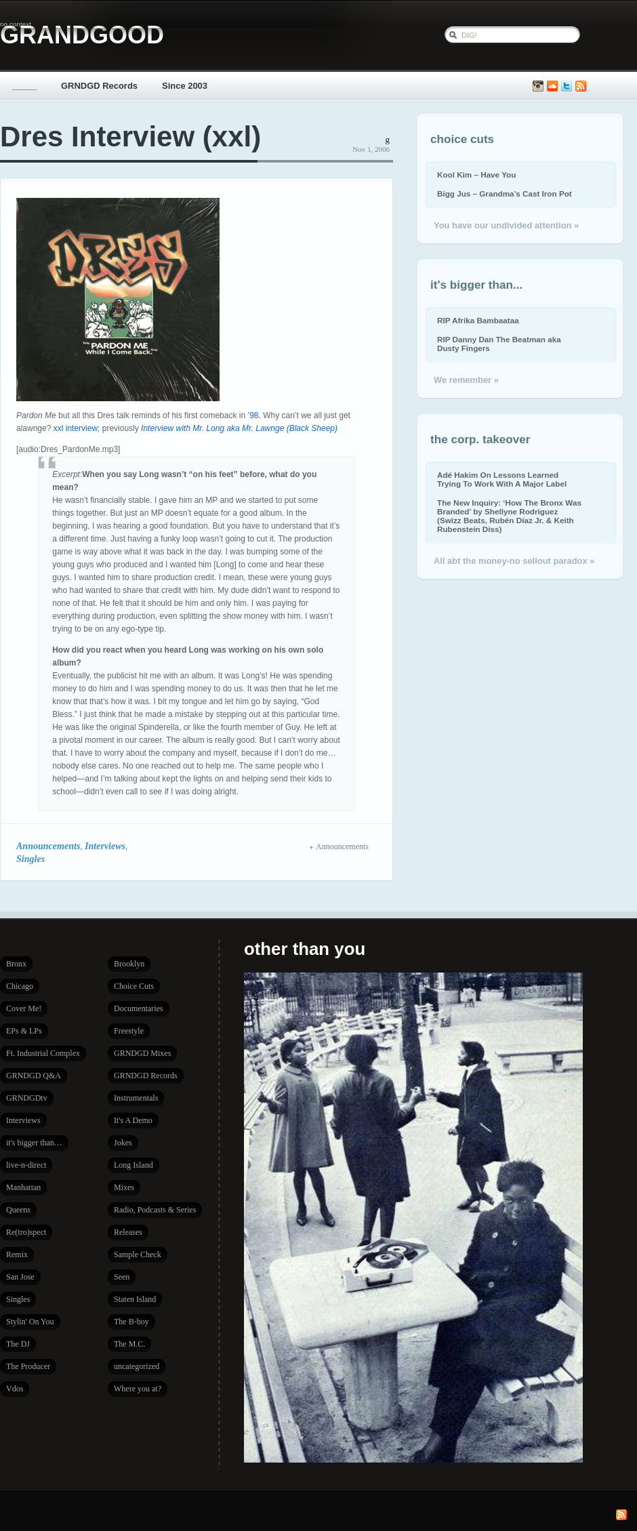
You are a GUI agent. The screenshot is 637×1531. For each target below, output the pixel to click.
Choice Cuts (134, 986)
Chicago (19, 986)
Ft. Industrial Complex (43, 1053)
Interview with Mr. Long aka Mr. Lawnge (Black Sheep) (239, 428)
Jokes (123, 1142)
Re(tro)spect (26, 1232)
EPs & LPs (24, 1031)
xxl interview (76, 428)
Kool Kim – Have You (476, 174)
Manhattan (23, 1187)
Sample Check (137, 1254)
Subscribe (580, 86)
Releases (128, 1232)
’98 (252, 415)
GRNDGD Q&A (33, 1075)
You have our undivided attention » (506, 225)
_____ (24, 86)
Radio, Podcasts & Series (155, 1209)
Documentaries (138, 1008)
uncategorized (136, 1366)
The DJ (18, 1344)
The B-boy (131, 1321)
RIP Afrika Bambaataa (478, 320)
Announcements (48, 845)
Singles (30, 858)
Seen (121, 1277)
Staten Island (135, 1299)
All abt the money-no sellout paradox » (514, 561)
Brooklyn (129, 963)
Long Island (133, 1165)
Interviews (105, 845)
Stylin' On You (30, 1321)
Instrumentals (136, 1098)
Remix (17, 1254)
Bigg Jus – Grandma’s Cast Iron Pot (504, 193)
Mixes (124, 1187)
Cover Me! (23, 1008)
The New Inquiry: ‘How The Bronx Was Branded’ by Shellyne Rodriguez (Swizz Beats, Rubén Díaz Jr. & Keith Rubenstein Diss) (509, 515)
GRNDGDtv (26, 1098)
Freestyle (129, 1031)
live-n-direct (26, 1165)
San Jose (20, 1277)
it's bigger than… (34, 1142)
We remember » (466, 380)
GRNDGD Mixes (142, 1053)
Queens (18, 1209)
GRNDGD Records (99, 86)
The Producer (28, 1366)
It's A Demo (133, 1120)
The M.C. (129, 1344)
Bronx (16, 963)
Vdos (14, 1388)
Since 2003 (184, 86)
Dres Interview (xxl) (130, 136)
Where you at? (137, 1388)
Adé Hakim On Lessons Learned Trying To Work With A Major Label (502, 479)
